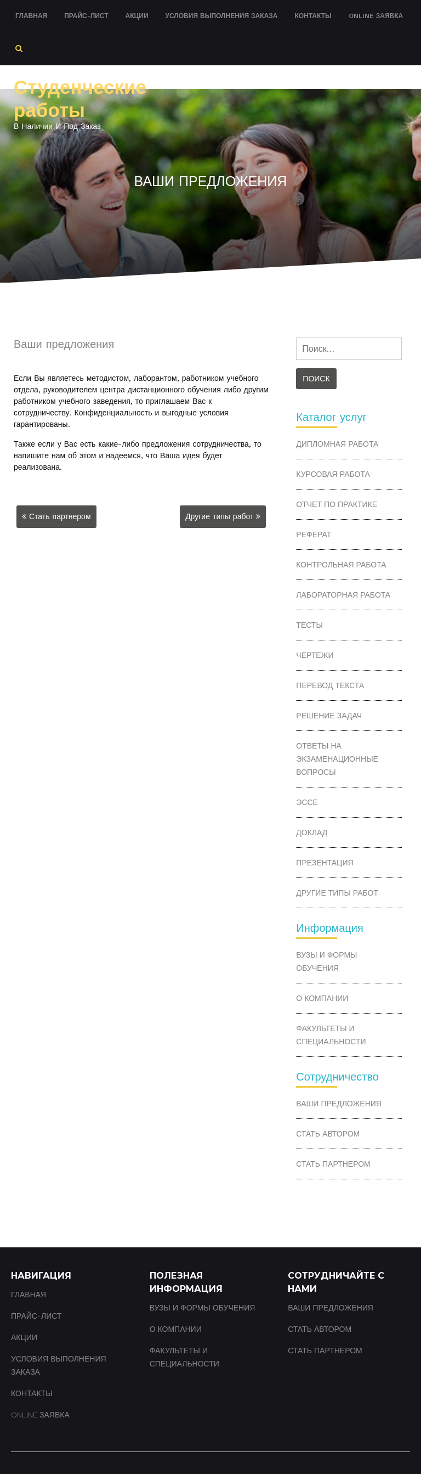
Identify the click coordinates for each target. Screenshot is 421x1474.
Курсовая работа (332, 474)
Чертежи (314, 655)
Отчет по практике (336, 504)
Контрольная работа (341, 564)
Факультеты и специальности (331, 1035)
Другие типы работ (219, 516)
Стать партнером (60, 516)
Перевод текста (330, 685)
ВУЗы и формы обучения (326, 961)
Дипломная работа (337, 444)
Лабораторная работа (343, 594)
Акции (137, 16)
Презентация (324, 862)
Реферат (313, 534)
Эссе (307, 802)
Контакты (312, 16)
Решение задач (329, 715)
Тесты (309, 625)
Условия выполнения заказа (222, 16)
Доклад (311, 832)
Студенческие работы (80, 99)
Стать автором (328, 1133)
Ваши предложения (339, 1103)
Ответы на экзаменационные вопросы (337, 759)
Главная (31, 16)
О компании (322, 998)
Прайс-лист (86, 16)
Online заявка (376, 16)
